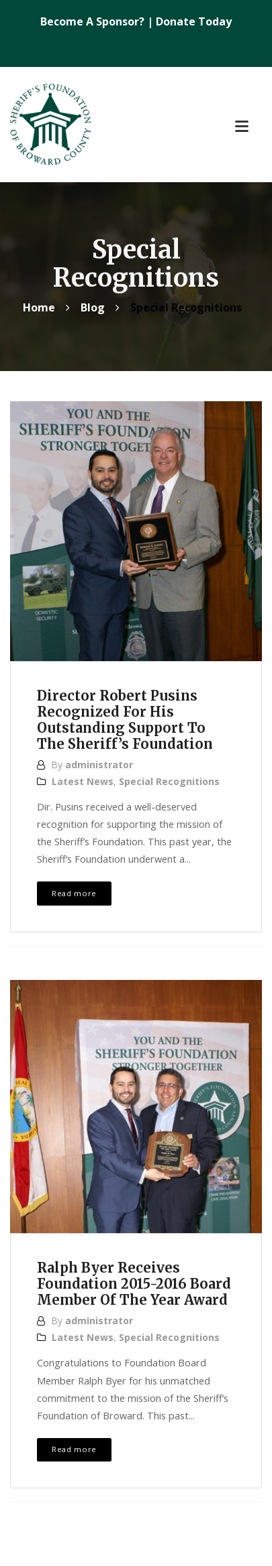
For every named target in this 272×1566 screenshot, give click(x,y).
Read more (74, 893)
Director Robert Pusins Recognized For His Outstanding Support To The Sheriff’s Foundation (125, 719)
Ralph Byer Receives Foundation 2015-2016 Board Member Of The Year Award (134, 1283)
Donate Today (194, 21)
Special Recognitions (169, 781)
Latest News (83, 781)
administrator (99, 764)
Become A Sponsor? (93, 21)
